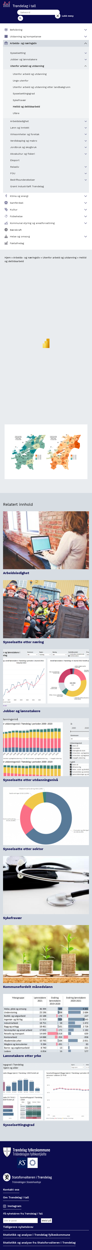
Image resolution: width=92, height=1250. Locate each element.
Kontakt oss (11, 1184)
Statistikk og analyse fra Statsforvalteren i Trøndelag (39, 1237)
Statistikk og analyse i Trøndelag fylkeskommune (36, 1229)
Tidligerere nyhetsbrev (18, 1221)
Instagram (14, 1200)
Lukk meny (74, 13)
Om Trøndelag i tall (16, 1192)
